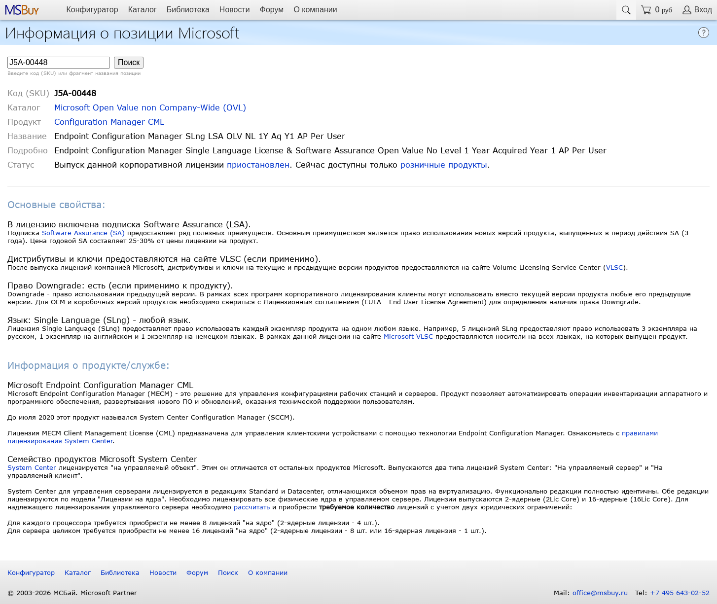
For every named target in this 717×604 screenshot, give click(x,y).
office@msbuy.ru (600, 593)
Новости (234, 9)
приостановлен (258, 164)
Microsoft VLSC (408, 336)
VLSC (614, 267)
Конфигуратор (92, 9)
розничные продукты (443, 164)
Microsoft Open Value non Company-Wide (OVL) (150, 107)
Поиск (228, 572)
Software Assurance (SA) (83, 233)
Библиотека (188, 9)
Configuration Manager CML (109, 121)
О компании (315, 9)
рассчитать (252, 507)
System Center (31, 467)
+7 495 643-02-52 (680, 593)
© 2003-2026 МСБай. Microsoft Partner (72, 593)
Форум (272, 9)
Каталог (142, 9)
